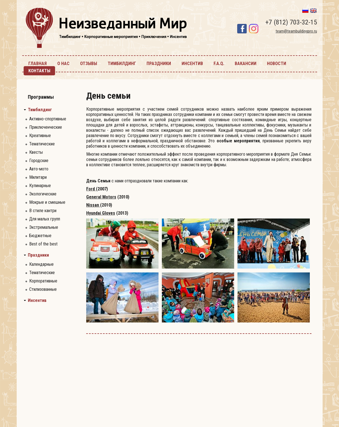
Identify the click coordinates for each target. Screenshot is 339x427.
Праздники (38, 255)
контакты (39, 70)
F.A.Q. (219, 63)
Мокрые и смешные (47, 202)
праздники (159, 63)
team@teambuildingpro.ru (296, 31)
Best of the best (43, 244)
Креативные (40, 135)
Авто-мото (38, 169)
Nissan (93, 205)
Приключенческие (45, 127)
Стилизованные (43, 289)
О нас (63, 63)
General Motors (101, 197)
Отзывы (88, 63)
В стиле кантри (42, 210)
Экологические (42, 194)
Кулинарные (40, 185)
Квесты (36, 152)
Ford (91, 189)
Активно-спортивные (47, 118)
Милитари (38, 177)
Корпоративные (43, 281)
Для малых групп (44, 219)
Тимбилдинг (40, 110)
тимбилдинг (122, 63)
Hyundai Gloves (100, 213)
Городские (38, 160)
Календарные (41, 264)
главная (37, 63)
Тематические (42, 144)
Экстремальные (43, 227)
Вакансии (245, 63)
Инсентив (37, 300)
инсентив (192, 63)
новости (276, 63)
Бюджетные (40, 235)
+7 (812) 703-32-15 (291, 22)
